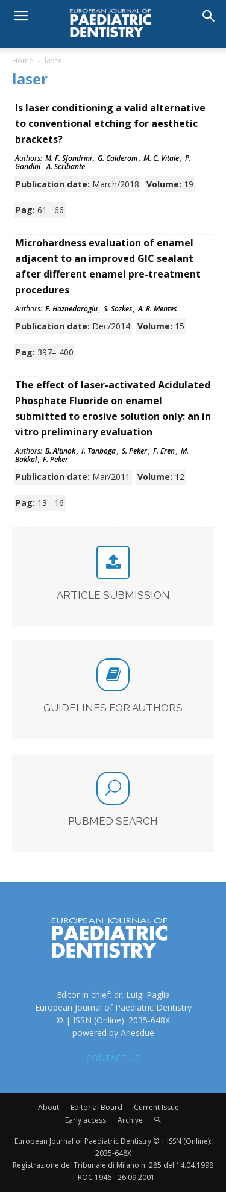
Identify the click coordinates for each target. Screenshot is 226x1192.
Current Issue (156, 1107)
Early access (85, 1120)
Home (22, 60)
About (48, 1107)
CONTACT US (113, 1058)
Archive (130, 1120)
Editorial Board (96, 1107)
